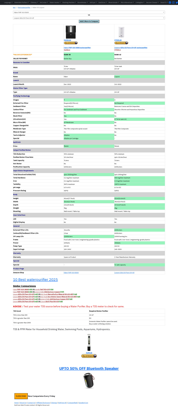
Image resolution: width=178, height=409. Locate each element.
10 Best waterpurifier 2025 (35, 279)
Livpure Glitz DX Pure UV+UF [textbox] (24, 18)
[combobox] (89, 12)
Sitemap (54, 403)
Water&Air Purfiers (21, 2)
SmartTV (163, 2)
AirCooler (43, 2)
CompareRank (72, 403)
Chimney (34, 2)
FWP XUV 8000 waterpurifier (77, 48)
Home (16, 403)
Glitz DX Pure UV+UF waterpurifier (130, 48)
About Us (23, 403)
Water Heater (54, 2)
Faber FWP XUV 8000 (71, 273)
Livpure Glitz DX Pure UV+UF (124, 273)
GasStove (101, 2)
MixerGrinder (113, 2)
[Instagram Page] (174, 2)
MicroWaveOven (126, 2)
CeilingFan (139, 2)
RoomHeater (82, 2)
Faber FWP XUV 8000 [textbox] (21, 12)
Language (7, 2)
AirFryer (92, 2)
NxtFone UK (62, 403)
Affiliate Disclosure (43, 403)
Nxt (14, 7)
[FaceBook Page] (170, 2)
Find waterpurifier (24, 7)
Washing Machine (68, 2)
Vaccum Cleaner (151, 2)
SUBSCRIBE (21, 396)
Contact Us (31, 403)
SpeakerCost (83, 403)
